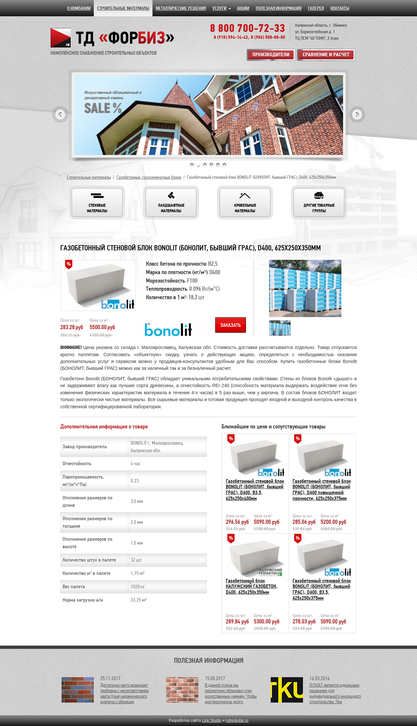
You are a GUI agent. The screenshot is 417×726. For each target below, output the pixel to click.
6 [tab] (224, 165)
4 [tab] (211, 165)
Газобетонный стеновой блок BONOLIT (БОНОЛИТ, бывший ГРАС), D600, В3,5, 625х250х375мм (322, 589)
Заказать (230, 325)
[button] (97, 202)
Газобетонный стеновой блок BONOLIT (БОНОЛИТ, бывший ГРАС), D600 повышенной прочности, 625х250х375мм (322, 489)
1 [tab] (192, 165)
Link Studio (211, 720)
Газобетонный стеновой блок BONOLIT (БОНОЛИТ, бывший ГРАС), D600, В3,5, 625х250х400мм (255, 489)
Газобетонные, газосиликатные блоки (149, 177)
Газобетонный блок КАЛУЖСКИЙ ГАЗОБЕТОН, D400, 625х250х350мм (252, 586)
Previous (60, 114)
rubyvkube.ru (237, 720)
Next (357, 114)
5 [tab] (218, 165)
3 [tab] (205, 165)
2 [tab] (198, 165)
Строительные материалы (89, 177)
